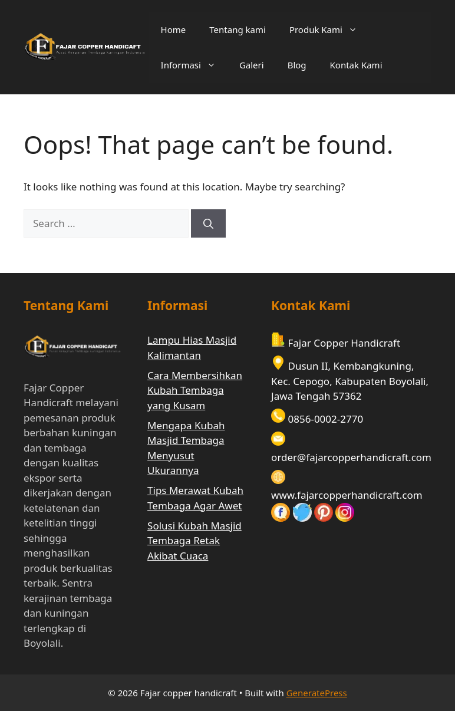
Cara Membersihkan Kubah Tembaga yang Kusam (194, 390)
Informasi (194, 65)
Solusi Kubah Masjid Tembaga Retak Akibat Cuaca (194, 540)
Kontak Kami (356, 65)
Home (173, 29)
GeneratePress (316, 693)
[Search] (208, 223)
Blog (297, 65)
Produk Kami (329, 29)
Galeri (251, 65)
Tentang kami (237, 29)
